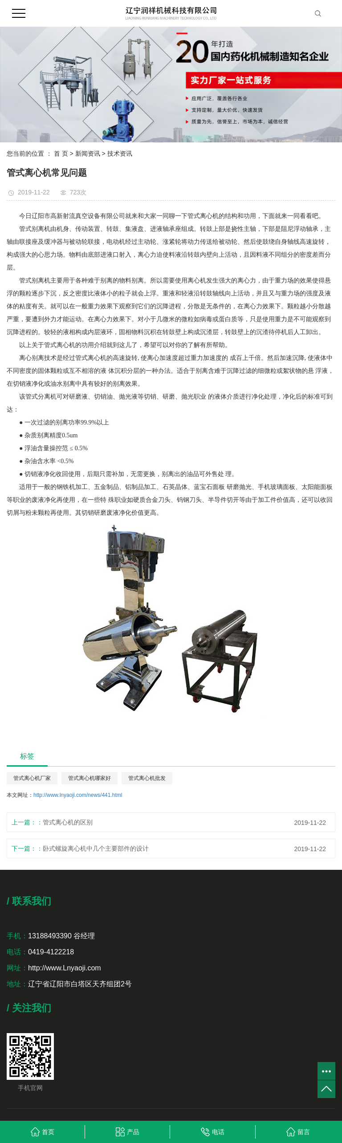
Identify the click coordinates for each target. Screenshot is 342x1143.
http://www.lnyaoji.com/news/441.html (77, 795)
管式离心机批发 (147, 778)
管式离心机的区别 (68, 822)
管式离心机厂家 (32, 778)
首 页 (61, 153)
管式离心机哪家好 (89, 778)
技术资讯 (119, 153)
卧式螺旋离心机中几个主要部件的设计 (96, 848)
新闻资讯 (87, 153)
